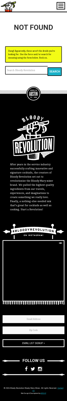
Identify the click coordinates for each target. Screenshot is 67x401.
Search (54, 71)
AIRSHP (43, 393)
